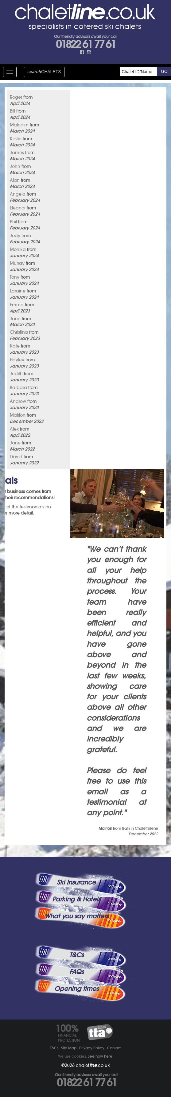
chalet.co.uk (93, 1065)
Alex (14, 429)
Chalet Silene (146, 828)
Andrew (18, 401)
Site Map (68, 1048)
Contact (114, 1048)
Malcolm (19, 125)
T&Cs (76, 955)
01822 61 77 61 (85, 44)
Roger (16, 97)
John (15, 166)
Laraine (17, 291)
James (17, 152)
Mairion (17, 415)
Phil (13, 222)
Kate (15, 346)
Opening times (76, 989)
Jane (15, 318)
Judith (16, 373)
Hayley (17, 360)
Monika (18, 249)
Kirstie (15, 138)
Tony (14, 277)
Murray (17, 263)
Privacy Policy (91, 1048)
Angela (17, 194)
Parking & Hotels (76, 899)
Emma (17, 305)
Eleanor (17, 208)
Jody (15, 235)
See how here (100, 1056)
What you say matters (76, 916)
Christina (19, 332)
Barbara (18, 387)
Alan (15, 180)
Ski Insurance (76, 882)
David (16, 456)
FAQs (76, 972)
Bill (12, 111)
